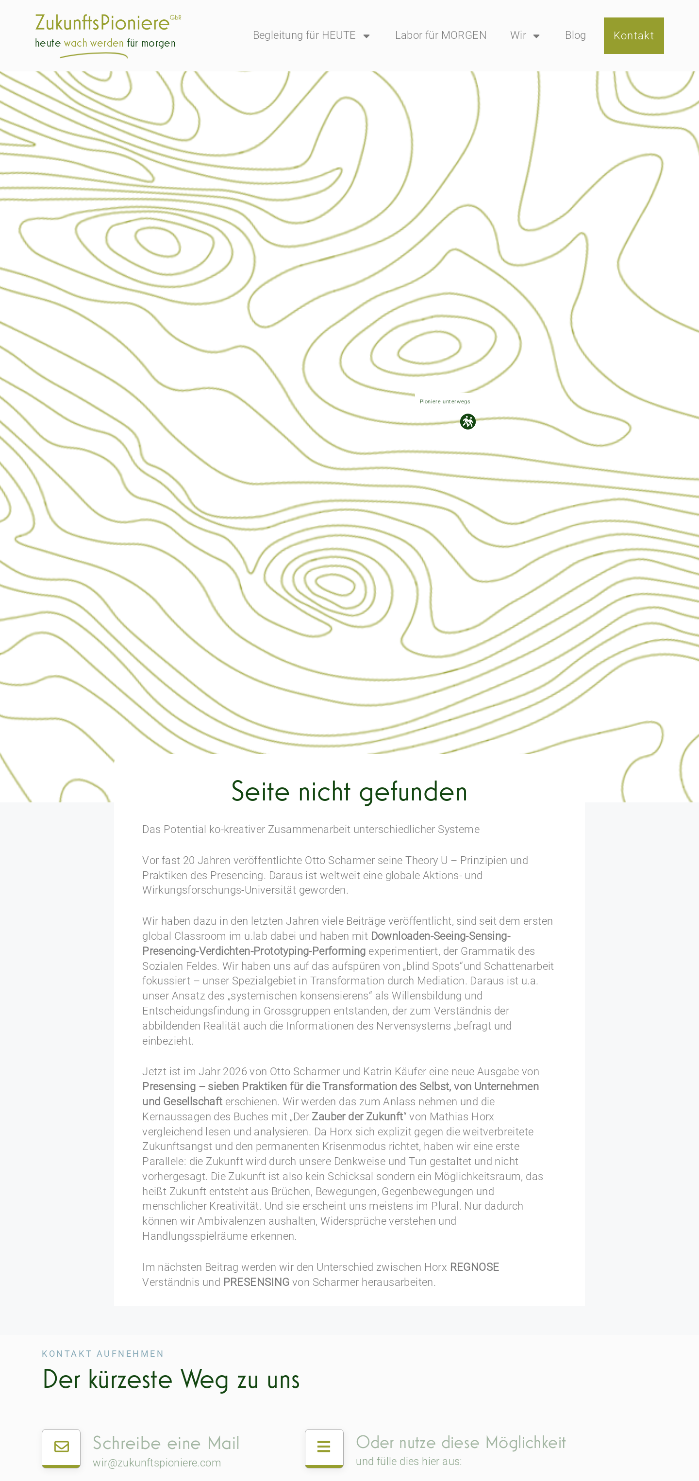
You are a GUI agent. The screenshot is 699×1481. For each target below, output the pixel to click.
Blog (575, 35)
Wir (526, 36)
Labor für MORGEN (441, 35)
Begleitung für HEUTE (312, 36)
